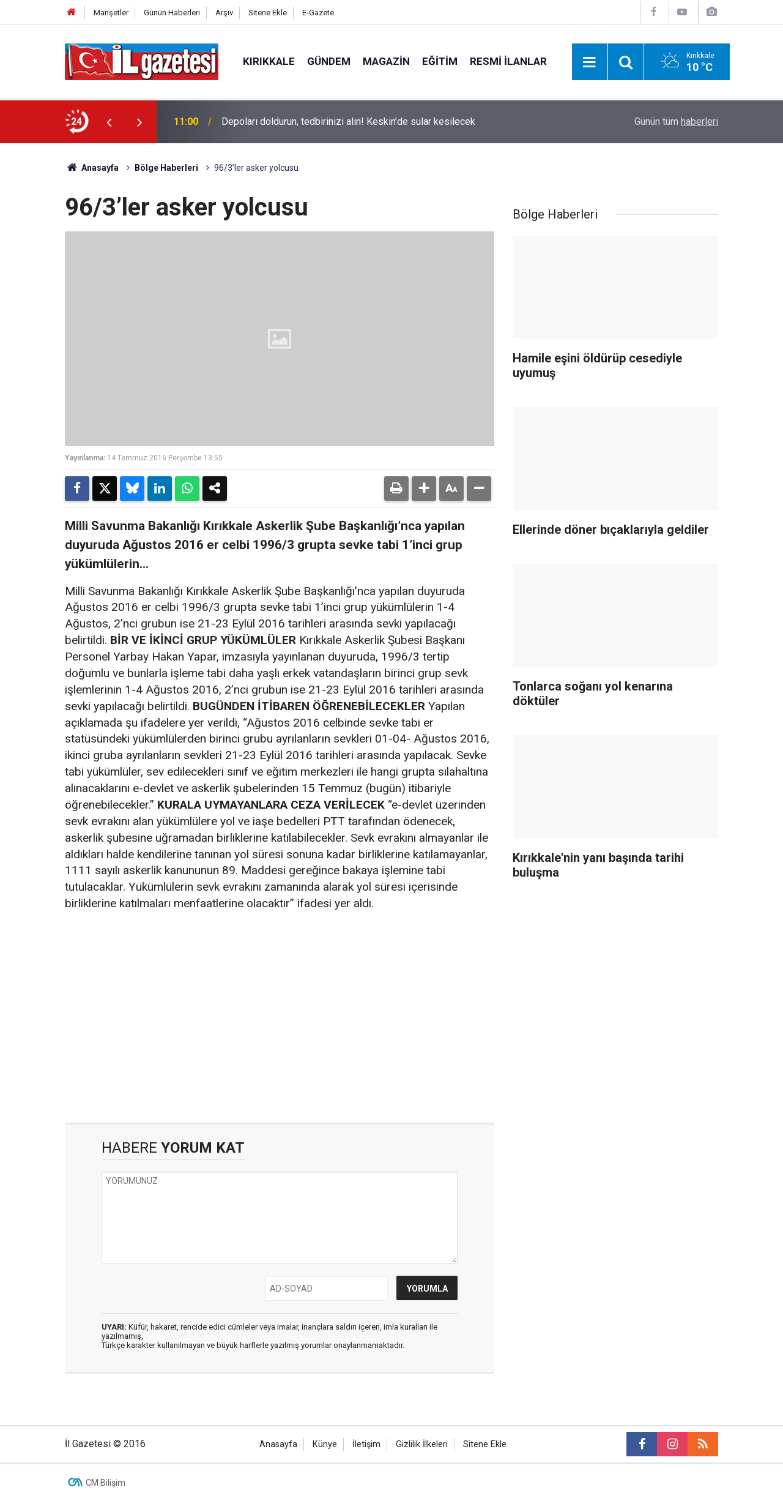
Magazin (386, 61)
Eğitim (440, 61)
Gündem (329, 61)
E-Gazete (318, 12)
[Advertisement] (279, 1017)
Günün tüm (676, 121)
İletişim (366, 1444)
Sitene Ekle (267, 12)
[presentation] (109, 121)
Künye (325, 1444)
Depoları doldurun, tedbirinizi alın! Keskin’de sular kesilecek (348, 121)
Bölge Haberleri (166, 168)
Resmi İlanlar (508, 61)
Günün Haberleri (172, 12)
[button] (424, 488)
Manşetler (111, 12)
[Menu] (590, 62)
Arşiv (224, 12)
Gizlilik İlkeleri (422, 1444)
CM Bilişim (105, 1483)
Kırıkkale (269, 61)
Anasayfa (92, 168)
